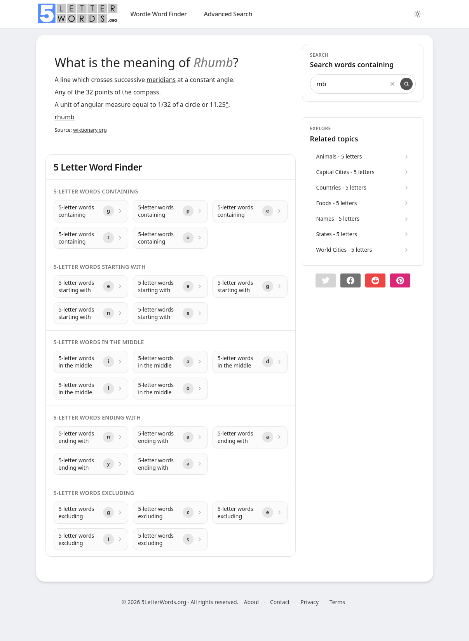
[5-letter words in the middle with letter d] (250, 362)
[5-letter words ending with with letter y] (91, 464)
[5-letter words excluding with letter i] (91, 539)
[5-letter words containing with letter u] (170, 238)
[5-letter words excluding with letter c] (170, 513)
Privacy (309, 602)
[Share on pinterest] (400, 280)
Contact (280, 602)
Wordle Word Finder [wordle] (159, 14)
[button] (326, 280)
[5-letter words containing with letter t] (91, 238)
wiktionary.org (89, 129)
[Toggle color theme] (417, 14)
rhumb (65, 117)
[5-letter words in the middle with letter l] (91, 389)
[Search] (406, 84)
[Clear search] (392, 84)
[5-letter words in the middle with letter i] (91, 362)
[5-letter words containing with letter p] (170, 211)
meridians (161, 79)
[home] (77, 13)
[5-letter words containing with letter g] (91, 211)
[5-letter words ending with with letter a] (170, 437)
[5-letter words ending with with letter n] (91, 437)
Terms (337, 602)
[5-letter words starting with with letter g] (250, 286)
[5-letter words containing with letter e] (250, 211)
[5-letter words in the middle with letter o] (170, 389)
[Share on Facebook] (350, 280)
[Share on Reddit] (375, 280)
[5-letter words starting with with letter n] (91, 313)
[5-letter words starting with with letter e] (91, 286)
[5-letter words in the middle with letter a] (170, 362)
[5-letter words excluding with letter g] (91, 513)
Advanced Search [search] (228, 14)
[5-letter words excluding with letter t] (170, 539)
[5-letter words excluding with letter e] (250, 513)
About (251, 602)
